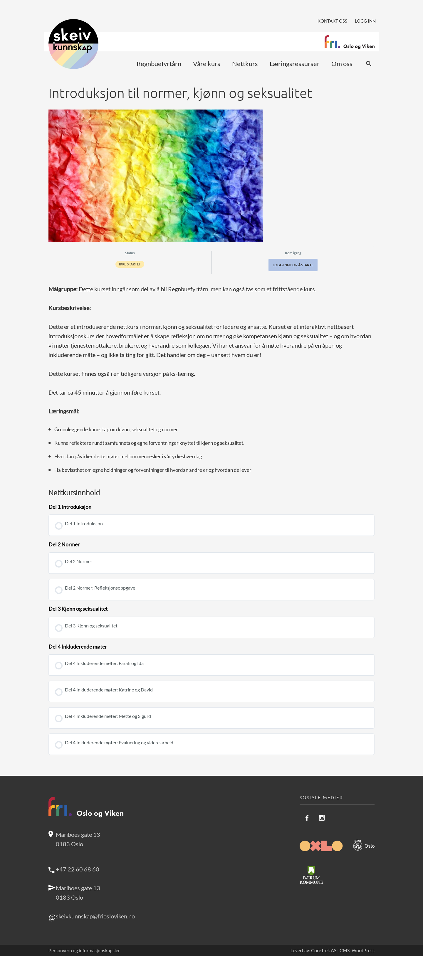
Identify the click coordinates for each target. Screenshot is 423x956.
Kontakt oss (332, 20)
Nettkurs (245, 64)
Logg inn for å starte (293, 265)
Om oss (341, 64)
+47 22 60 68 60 (77, 869)
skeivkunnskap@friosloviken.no (95, 916)
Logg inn (365, 20)
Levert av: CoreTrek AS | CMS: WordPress (333, 950)
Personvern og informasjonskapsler (84, 950)
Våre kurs (206, 64)
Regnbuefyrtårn (159, 64)
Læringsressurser (295, 64)
